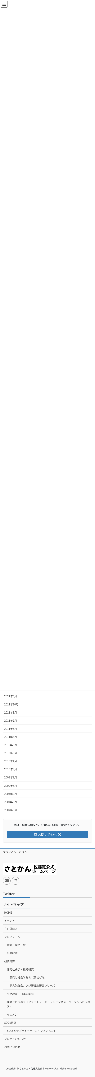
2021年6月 (10, 696)
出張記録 (12, 953)
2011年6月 (10, 729)
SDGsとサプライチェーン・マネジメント (31, 1031)
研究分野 (9, 961)
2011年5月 (10, 737)
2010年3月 (10, 769)
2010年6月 (10, 745)
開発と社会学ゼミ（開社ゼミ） (28, 977)
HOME (8, 912)
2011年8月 (10, 712)
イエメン (12, 1014)
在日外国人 (11, 929)
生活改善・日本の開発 (20, 994)
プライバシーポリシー (16, 852)
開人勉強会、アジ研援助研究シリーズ (32, 985)
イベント (9, 921)
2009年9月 (10, 777)
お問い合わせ (12, 1047)
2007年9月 (10, 794)
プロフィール (12, 937)
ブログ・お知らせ (15, 1039)
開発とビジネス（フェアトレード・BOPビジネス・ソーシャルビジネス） (48, 1004)
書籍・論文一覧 (16, 945)
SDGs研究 (10, 1022)
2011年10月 (11, 704)
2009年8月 (10, 786)
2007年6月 (10, 802)
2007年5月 (10, 810)
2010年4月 (10, 761)
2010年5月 (10, 753)
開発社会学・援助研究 (20, 969)
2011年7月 (10, 720)
